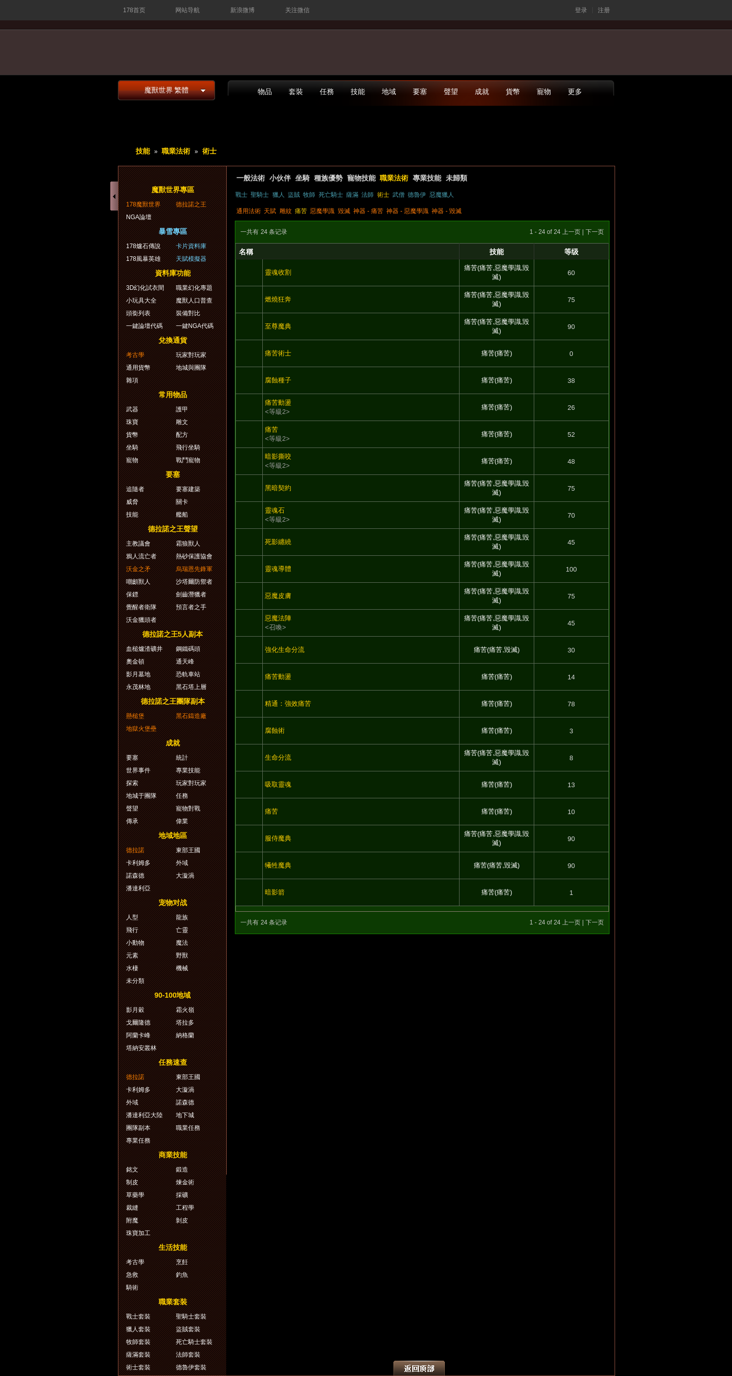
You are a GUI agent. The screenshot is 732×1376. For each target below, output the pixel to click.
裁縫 (132, 1207)
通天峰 (185, 661)
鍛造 (182, 1169)
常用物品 (173, 395)
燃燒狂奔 (278, 299)
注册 (604, 10)
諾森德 (135, 875)
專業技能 (427, 178)
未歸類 (456, 178)
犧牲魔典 (278, 865)
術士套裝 (138, 1367)
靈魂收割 (278, 272)
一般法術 (250, 178)
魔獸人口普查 (194, 300)
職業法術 (176, 151)
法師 (367, 194)
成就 (482, 91)
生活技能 (173, 1247)
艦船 (182, 514)
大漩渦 (185, 875)
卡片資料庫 (191, 246)
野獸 (182, 955)
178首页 (134, 10)
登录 (581, 10)
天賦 (270, 211)
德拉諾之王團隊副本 (173, 701)
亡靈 (182, 930)
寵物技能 (361, 178)
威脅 (132, 501)
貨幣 (513, 91)
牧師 (309, 194)
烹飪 (182, 1262)
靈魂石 (275, 510)
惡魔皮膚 (278, 596)
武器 (132, 409)
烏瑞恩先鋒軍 (194, 569)
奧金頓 (135, 661)
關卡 (182, 501)
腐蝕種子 (278, 380)
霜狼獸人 (188, 543)
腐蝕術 (275, 730)
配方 (182, 434)
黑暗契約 (278, 488)
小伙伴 (280, 178)
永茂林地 (138, 687)
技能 (358, 91)
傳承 (132, 821)
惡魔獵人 (442, 194)
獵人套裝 (138, 1329)
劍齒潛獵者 (191, 594)
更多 (575, 91)
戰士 (241, 194)
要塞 (420, 91)
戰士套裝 (138, 1316)
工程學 (185, 1207)
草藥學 (135, 1195)
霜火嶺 (185, 1009)
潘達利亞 (138, 888)
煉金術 (185, 1182)
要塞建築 (188, 489)
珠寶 (132, 422)
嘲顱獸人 (138, 581)
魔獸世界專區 (172, 190)
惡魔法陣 (278, 618)
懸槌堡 (135, 716)
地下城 (185, 1115)
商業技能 (173, 1155)
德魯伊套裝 (191, 1367)
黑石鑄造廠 (191, 716)
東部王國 (188, 850)
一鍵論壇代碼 (144, 326)
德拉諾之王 (191, 204)
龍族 (182, 917)
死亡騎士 (331, 194)
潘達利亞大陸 (144, 1115)
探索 (132, 783)
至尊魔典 (278, 326)
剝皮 (182, 1220)
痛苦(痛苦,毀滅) (497, 649)
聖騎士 (260, 194)
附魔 (132, 1220)
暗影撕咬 (278, 456)
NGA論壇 (138, 217)
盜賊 (294, 194)
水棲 (132, 968)
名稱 (246, 252)
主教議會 (138, 543)
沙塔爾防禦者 (194, 581)
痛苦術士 (278, 353)
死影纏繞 (278, 542)
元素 (132, 955)
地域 (389, 91)
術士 (209, 151)
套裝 (296, 91)
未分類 (135, 980)
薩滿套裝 (138, 1354)
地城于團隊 (141, 795)
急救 (132, 1274)
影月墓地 (138, 674)
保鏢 (132, 594)
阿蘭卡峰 (138, 1035)
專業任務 (138, 1140)
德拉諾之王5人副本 (172, 634)
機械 (182, 968)
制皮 (132, 1182)
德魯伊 (417, 194)
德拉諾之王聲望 (173, 529)
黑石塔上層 (191, 687)
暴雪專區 (173, 231)
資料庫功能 (173, 273)
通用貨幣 (138, 367)
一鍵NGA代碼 (195, 326)
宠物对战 (173, 903)
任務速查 (173, 1062)
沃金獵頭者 (141, 619)
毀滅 (344, 211)
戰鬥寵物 (188, 460)
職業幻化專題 (194, 287)
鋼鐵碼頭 (188, 648)
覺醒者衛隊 (141, 607)
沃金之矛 (138, 569)
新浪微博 (242, 10)
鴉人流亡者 (141, 556)
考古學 (135, 354)
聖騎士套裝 (191, 1316)
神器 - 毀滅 (447, 211)
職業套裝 (173, 1302)
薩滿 (352, 194)
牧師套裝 (138, 1341)
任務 (327, 91)
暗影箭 (275, 892)
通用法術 (248, 211)
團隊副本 (138, 1127)
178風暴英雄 (143, 258)
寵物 (544, 91)
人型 (132, 917)
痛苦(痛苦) (496, 353)
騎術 (132, 1287)
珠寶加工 (138, 1233)
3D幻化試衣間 (145, 287)
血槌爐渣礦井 (144, 648)
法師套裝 (188, 1354)
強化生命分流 (284, 649)
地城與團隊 (191, 367)
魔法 (182, 942)
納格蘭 (185, 1035)
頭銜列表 (138, 313)
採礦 (182, 1195)
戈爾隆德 (138, 1022)
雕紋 (286, 211)
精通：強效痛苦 (288, 703)
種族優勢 (328, 178)
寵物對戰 (188, 808)
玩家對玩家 (191, 354)
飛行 (132, 930)
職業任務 (188, 1127)
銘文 (132, 1169)
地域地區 (173, 835)
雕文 (182, 422)
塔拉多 (185, 1022)
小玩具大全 (141, 300)
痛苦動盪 (278, 402)
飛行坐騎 (188, 447)
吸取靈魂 (278, 784)
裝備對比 (188, 313)
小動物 (135, 942)
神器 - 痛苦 (368, 211)
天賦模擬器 (191, 258)
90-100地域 (173, 995)
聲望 (451, 91)
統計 (182, 757)
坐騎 (302, 178)
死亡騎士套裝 (194, 1341)
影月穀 (135, 1009)
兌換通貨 (173, 340)
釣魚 (182, 1274)
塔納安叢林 (141, 1048)
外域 (182, 862)
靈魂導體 (278, 569)
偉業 (182, 821)
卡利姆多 (138, 862)
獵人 (278, 194)
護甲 (182, 409)
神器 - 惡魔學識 (407, 211)
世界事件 (138, 770)
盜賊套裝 (188, 1329)
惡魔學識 (322, 211)
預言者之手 (191, 607)
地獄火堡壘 (141, 728)
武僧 (398, 194)
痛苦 (301, 211)
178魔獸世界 (143, 204)
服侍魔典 (278, 838)
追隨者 (135, 489)
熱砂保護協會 (194, 556)
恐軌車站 (188, 674)
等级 (571, 252)
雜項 (132, 380)
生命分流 (278, 757)
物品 (265, 91)
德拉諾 (135, 850)
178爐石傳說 (143, 246)
